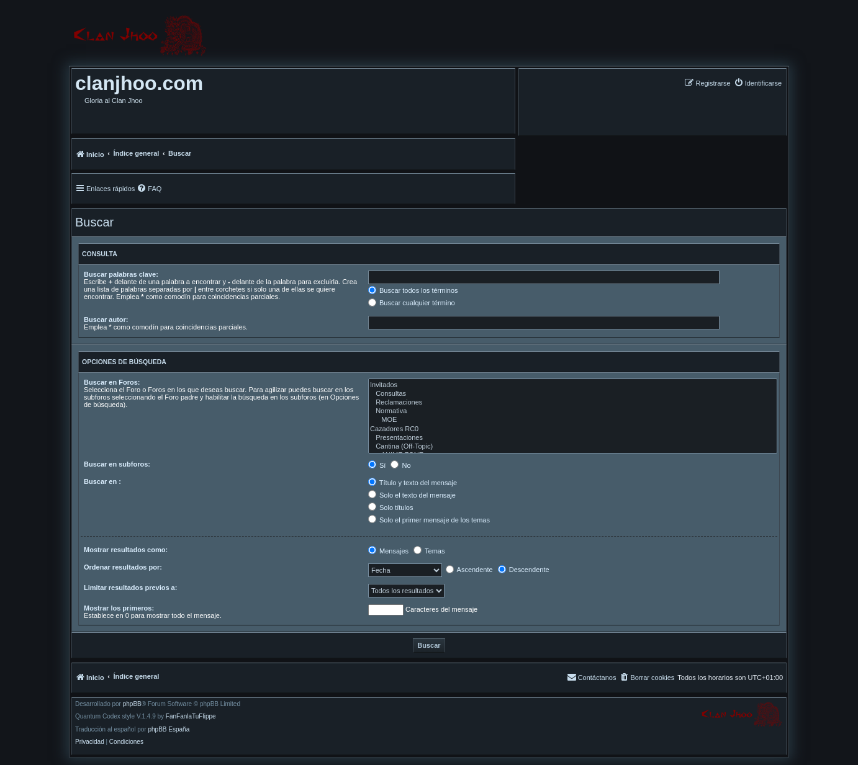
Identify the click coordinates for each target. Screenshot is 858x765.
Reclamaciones (573, 402)
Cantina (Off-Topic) (573, 446)
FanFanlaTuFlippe (191, 717)
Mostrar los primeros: (119, 608)
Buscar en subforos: (117, 464)
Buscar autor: (106, 319)
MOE (573, 420)
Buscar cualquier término (411, 302)
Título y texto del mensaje (412, 482)
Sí (377, 465)
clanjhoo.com (139, 83)
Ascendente (469, 569)
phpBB (132, 704)
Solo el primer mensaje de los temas (429, 520)
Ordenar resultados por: (123, 567)
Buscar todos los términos (413, 290)
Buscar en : (102, 481)
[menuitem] (758, 82)
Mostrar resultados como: (126, 549)
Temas (429, 551)
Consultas (573, 394)
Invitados (573, 385)
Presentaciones (573, 438)
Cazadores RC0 (573, 429)
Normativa (573, 411)
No (400, 465)
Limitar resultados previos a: (130, 587)
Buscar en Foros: (112, 382)
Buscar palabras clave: (121, 274)
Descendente (523, 569)
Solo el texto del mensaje (412, 495)
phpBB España (168, 730)
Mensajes (388, 551)
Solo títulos (390, 507)
